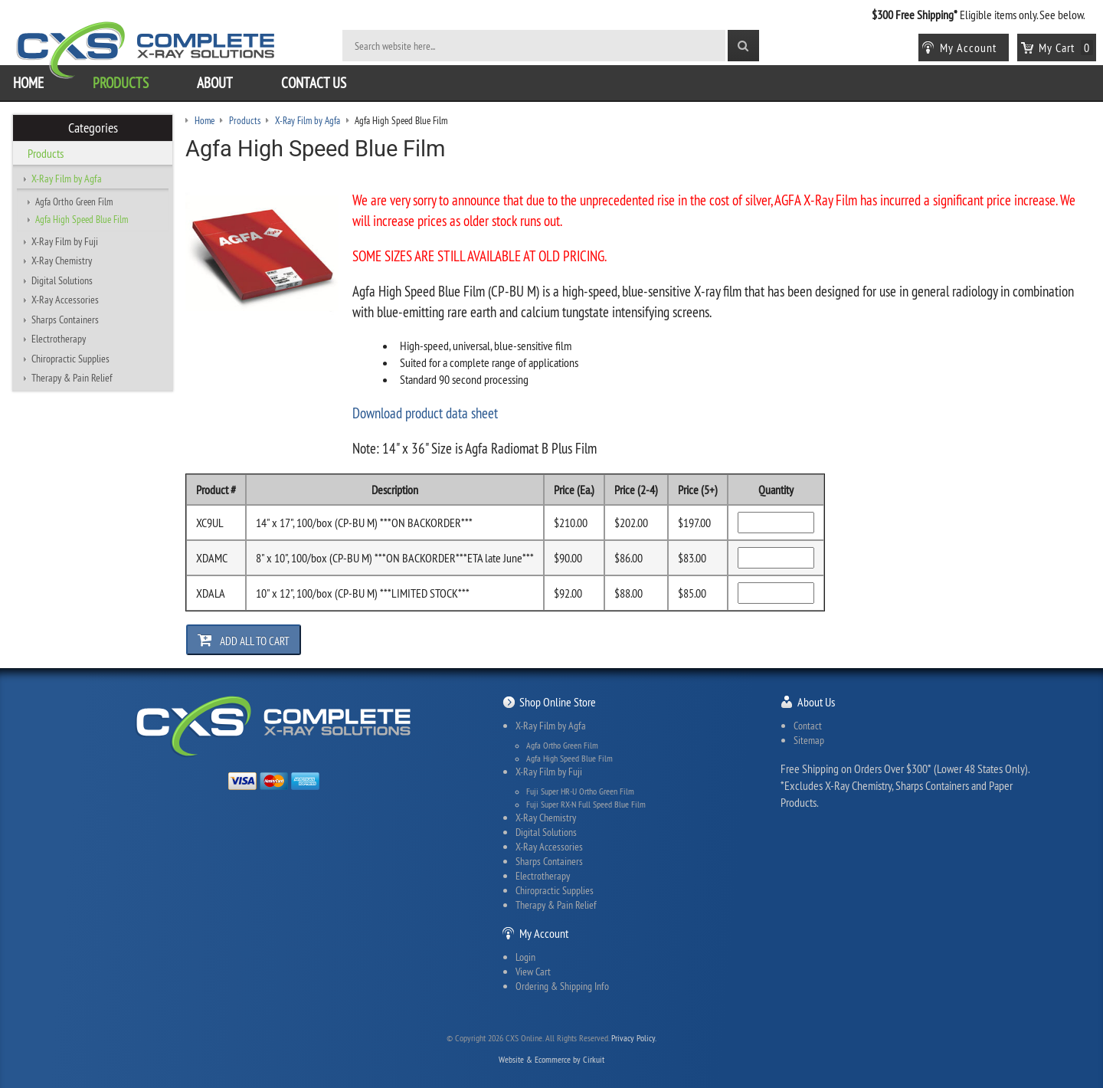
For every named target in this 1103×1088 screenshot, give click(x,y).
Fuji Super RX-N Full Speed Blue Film (586, 804)
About (215, 83)
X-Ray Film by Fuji (64, 241)
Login (525, 957)
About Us (816, 701)
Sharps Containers (65, 319)
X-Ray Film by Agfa (66, 178)
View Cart (533, 971)
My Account (543, 933)
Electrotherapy (58, 339)
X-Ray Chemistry (61, 260)
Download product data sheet (425, 413)
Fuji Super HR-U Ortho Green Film (580, 791)
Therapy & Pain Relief (72, 378)
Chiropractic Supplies (70, 358)
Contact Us (313, 83)
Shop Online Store (557, 701)
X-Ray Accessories (65, 299)
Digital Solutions (62, 280)
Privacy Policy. (633, 1038)
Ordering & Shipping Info (562, 986)
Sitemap (809, 740)
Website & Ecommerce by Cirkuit (551, 1059)
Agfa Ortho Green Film (74, 201)
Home (28, 83)
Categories (93, 128)
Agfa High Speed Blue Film (81, 219)
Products (121, 83)
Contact (808, 725)
